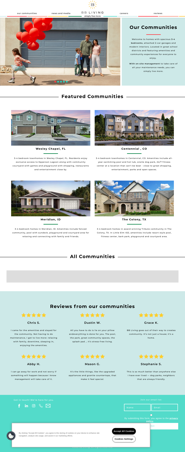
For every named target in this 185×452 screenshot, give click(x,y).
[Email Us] (48, 405)
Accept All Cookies (124, 431)
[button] (11, 435)
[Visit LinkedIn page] (26, 405)
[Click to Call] (41, 405)
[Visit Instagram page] (33, 405)
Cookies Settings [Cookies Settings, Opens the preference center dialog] (124, 439)
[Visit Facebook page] (19, 405)
